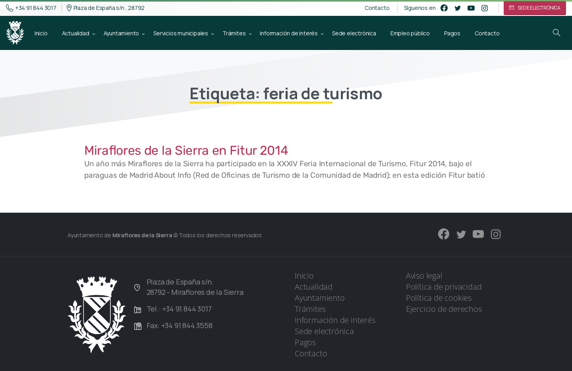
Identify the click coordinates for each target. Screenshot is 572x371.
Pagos (305, 342)
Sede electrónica (324, 331)
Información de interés (335, 320)
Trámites (310, 309)
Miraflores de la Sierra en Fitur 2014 (186, 150)
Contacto (377, 8)
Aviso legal (424, 275)
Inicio (304, 275)
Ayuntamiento (320, 297)
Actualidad (313, 286)
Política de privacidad (444, 286)
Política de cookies (439, 297)
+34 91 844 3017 (31, 8)
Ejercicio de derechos (444, 309)
